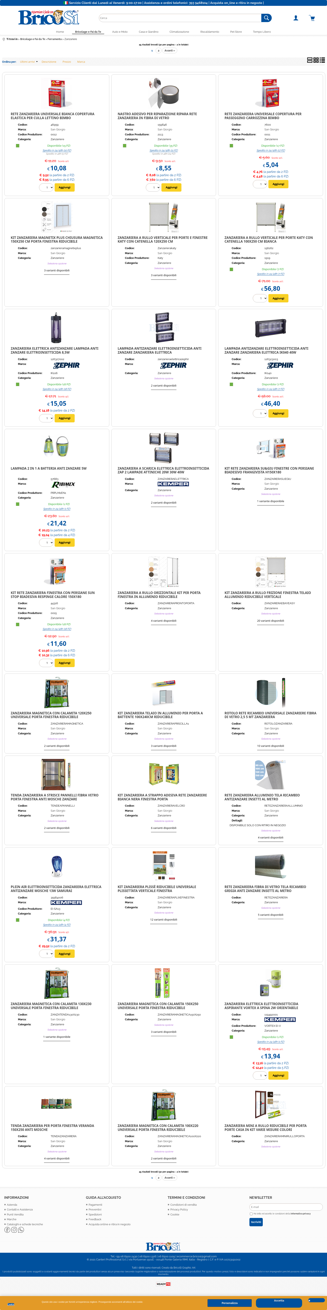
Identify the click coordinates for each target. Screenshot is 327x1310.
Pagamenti (95, 1205)
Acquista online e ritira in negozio (110, 1225)
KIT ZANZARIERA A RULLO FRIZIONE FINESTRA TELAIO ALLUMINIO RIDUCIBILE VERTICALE (268, 595)
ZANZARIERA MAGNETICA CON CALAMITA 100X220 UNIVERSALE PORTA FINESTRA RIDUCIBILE (158, 1128)
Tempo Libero (267, 32)
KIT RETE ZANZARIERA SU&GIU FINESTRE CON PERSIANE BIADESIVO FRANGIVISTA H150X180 (269, 471)
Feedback (95, 1220)
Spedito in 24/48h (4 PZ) (56, 925)
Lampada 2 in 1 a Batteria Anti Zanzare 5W (49, 469)
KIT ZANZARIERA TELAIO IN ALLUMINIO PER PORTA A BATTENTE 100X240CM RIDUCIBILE (160, 716)
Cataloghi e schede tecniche (25, 1225)
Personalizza (230, 1303)
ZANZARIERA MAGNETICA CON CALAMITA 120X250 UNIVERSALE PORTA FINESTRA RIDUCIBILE (51, 716)
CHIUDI (316, 1300)
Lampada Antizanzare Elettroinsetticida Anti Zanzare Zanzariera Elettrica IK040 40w (266, 351)
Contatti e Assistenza (20, 1210)
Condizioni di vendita (183, 1205)
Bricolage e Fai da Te (85, 32)
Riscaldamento (211, 32)
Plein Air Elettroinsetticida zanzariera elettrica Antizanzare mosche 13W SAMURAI (56, 890)
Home (55, 32)
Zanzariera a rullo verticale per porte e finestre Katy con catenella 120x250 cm (163, 240)
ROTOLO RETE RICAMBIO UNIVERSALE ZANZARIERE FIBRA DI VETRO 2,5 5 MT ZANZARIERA (270, 716)
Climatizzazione (180, 32)
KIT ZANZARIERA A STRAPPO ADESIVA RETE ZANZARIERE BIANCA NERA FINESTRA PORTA (162, 798)
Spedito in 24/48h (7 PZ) (270, 274)
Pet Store (239, 32)
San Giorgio (58, 130)
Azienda (12, 1205)
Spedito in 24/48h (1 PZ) (56, 509)
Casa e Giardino (148, 32)
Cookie (10, 1304)
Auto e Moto (118, 32)
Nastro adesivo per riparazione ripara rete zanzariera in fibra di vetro (157, 117)
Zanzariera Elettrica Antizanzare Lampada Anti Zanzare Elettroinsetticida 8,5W (54, 351)
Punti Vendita (15, 1215)
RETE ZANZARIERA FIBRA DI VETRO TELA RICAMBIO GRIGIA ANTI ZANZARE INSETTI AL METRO (265, 890)
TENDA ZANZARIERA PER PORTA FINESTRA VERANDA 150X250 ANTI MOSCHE (52, 1128)
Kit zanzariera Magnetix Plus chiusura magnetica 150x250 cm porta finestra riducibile (57, 240)
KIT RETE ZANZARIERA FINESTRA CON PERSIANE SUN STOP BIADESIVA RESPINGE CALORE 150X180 (53, 595)
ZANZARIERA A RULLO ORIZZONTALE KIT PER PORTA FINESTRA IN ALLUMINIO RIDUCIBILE (159, 595)
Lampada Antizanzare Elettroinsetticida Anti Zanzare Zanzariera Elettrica (159, 351)
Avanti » (170, 51)
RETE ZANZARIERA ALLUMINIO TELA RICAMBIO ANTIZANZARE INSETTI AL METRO (262, 798)
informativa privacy (301, 1214)
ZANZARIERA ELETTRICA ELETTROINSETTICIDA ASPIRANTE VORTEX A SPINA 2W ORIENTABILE (261, 1007)
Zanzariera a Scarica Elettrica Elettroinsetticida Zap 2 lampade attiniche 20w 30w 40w (163, 471)
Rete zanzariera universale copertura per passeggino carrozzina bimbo (263, 117)
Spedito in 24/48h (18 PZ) (57, 389)
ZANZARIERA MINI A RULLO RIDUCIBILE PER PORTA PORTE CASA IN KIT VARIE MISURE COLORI (266, 1128)
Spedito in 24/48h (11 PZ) (164, 151)
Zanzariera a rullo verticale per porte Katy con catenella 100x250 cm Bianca (269, 240)
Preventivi (95, 1210)
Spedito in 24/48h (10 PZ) (57, 151)
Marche (11, 1220)
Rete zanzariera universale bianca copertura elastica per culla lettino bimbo (52, 117)
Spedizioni (95, 1215)
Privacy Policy (179, 1210)
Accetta (279, 1300)
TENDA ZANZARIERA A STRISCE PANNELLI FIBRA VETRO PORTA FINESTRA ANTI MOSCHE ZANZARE (55, 798)
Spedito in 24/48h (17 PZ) (271, 151)
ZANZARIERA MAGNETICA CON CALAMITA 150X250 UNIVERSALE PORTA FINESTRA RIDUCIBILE (158, 1007)
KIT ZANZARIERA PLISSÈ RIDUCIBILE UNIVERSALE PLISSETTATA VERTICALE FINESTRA (157, 890)
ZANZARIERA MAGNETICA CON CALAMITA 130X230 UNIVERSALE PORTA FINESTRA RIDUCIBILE (51, 1007)
